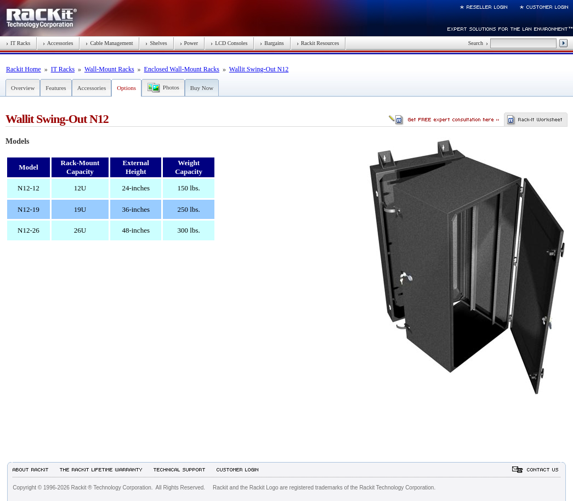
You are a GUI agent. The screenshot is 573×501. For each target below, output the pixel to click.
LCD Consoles (229, 43)
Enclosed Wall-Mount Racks (181, 69)
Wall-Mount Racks (109, 69)
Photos (171, 87)
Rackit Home (23, 69)
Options (126, 88)
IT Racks (18, 43)
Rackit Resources (318, 43)
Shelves (156, 43)
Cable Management (109, 43)
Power (189, 43)
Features (56, 88)
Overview (23, 88)
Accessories (58, 43)
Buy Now (201, 88)
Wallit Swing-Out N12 (258, 69)
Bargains (271, 43)
